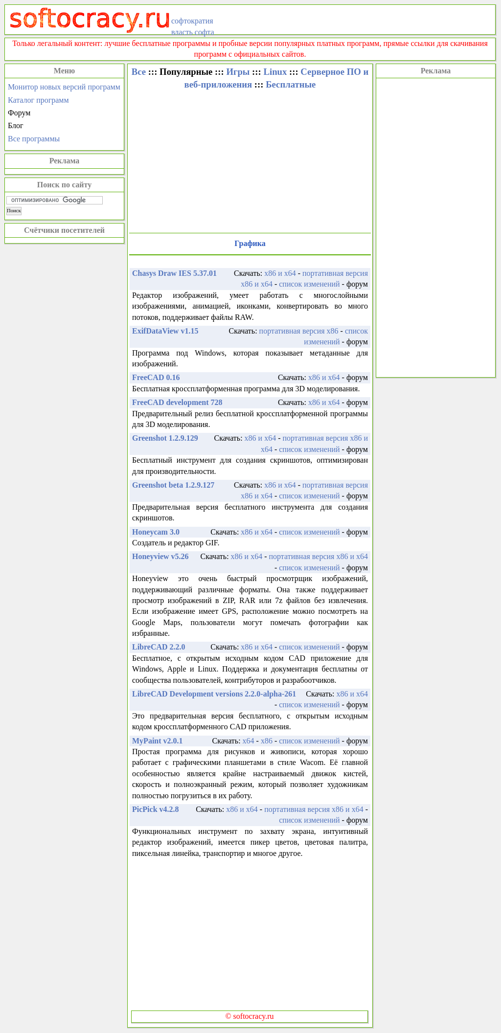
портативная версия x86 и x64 (318, 556)
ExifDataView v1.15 (165, 331)
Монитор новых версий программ (64, 87)
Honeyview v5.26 (160, 556)
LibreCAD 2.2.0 (158, 647)
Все (139, 72)
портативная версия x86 (299, 331)
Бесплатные (291, 84)
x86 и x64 (280, 273)
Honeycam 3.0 (156, 532)
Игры (238, 72)
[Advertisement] (436, 226)
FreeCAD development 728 (177, 402)
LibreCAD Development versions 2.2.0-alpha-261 (214, 694)
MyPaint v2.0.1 (157, 741)
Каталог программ (38, 100)
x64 (248, 741)
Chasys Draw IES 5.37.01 (174, 273)
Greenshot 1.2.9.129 (165, 438)
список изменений (309, 284)
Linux (275, 72)
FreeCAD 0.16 (156, 377)
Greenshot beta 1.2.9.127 (173, 485)
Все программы (34, 139)
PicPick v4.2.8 (155, 809)
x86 (267, 741)
